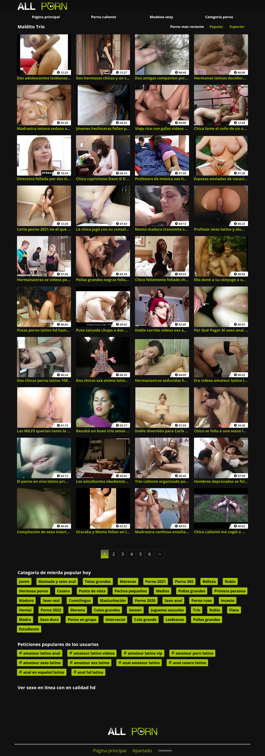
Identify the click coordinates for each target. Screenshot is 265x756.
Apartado (142, 751)
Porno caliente (103, 16)
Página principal (46, 16)
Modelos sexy (161, 16)
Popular (216, 26)
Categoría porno (219, 16)
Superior (237, 26)
